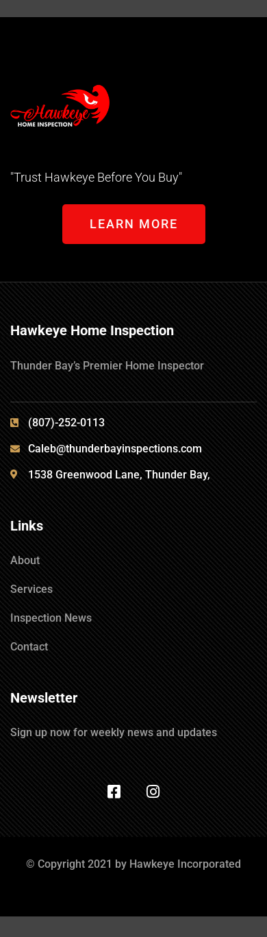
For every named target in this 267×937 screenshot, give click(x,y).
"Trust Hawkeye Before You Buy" (96, 177)
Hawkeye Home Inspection (92, 330)
